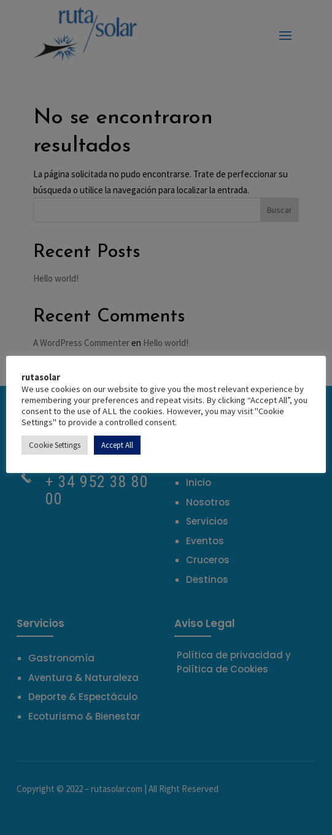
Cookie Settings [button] (54, 445)
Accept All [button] (117, 445)
